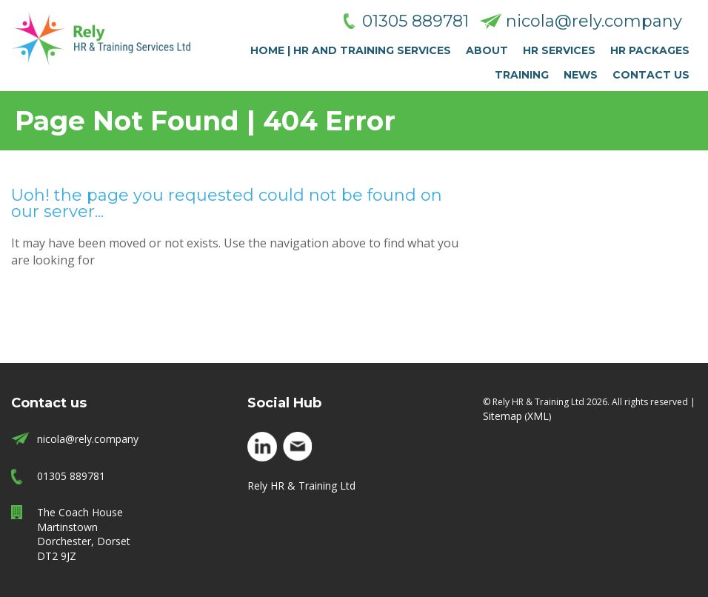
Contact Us (650, 74)
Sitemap (502, 416)
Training (522, 74)
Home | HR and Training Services (350, 50)
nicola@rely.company (594, 21)
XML (538, 416)
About (487, 50)
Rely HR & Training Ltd (301, 485)
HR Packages (649, 50)
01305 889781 (415, 21)
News (581, 74)
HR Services (559, 50)
